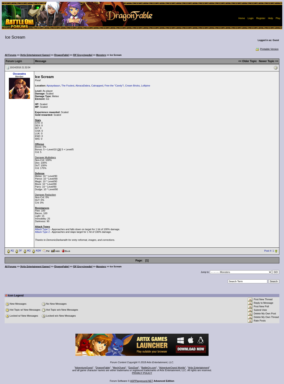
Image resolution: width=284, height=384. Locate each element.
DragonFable (103, 367)
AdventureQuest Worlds (172, 367)
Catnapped (97, 85)
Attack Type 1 (42, 229)
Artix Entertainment (198, 367)
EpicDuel (133, 367)
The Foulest (67, 85)
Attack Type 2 (42, 232)
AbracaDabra (82, 85)
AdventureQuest (84, 367)
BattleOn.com (148, 367)
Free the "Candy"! (114, 85)
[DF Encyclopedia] (82, 55)
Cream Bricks (132, 85)
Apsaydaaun (53, 85)
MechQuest (119, 367)
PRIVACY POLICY (142, 373)
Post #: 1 (269, 250)
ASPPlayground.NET (141, 381)
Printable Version (266, 49)
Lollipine (145, 85)
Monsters (101, 55)
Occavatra (19, 73)
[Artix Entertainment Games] (35, 55)
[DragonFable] (61, 55)
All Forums (10, 55)
